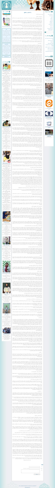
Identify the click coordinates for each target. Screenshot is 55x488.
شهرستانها (51, 21)
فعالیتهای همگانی (50, 29)
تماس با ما (51, 25)
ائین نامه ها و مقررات (50, 28)
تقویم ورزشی (51, 15)
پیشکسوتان (51, 22)
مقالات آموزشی (51, 24)
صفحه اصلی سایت (50, 14)
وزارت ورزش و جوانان (50, 40)
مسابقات (51, 18)
